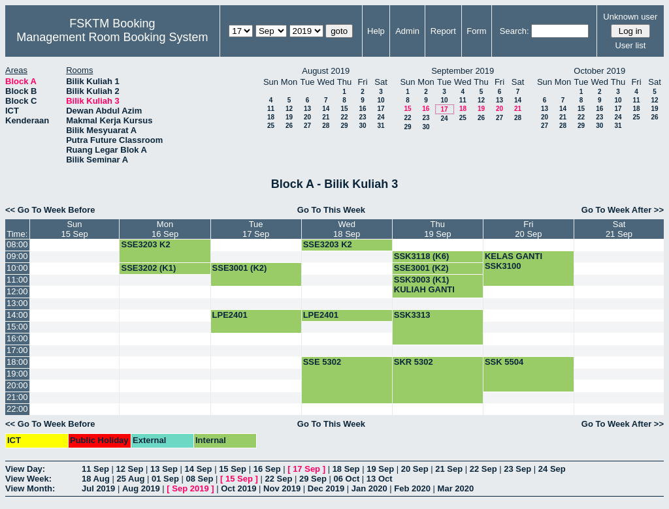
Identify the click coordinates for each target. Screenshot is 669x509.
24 (380, 117)
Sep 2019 (190, 488)
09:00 (17, 256)
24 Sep (552, 469)
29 (344, 125)
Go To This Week (331, 210)
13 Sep (164, 469)
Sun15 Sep (74, 229)
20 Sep (415, 469)
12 (289, 108)
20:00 (17, 385)
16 (362, 108)
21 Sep (449, 469)
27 (307, 125)
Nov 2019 (282, 488)
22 (344, 117)
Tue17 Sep (255, 229)
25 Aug (130, 479)
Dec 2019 (326, 488)
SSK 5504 (504, 362)
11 (270, 108)
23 (362, 117)
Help (376, 31)
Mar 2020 (456, 488)
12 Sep (130, 469)
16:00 (17, 338)
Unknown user (630, 17)
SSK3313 (412, 315)
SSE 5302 (322, 362)
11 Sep (95, 469)
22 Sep (483, 469)
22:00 (17, 409)
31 (380, 125)
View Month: (30, 488)
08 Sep (199, 479)
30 (362, 125)
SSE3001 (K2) (239, 268)
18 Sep (346, 469)
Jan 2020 (369, 488)
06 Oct (347, 479)
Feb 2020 (412, 488)
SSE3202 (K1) (148, 268)
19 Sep (380, 469)
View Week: (28, 479)
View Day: (25, 469)
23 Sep (517, 469)
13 (307, 108)
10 (380, 100)
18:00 (17, 362)
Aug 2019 (141, 488)
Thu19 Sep (437, 229)
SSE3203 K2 (145, 244)
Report (443, 31)
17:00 (17, 350)
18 (270, 117)
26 (289, 125)
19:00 (17, 373)
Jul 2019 (98, 488)
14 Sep (198, 469)
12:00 (17, 291)
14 (325, 108)
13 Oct (380, 479)
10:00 (17, 268)
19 (289, 117)
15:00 (17, 327)
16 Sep (267, 469)
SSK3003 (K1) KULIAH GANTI (424, 284)
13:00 (17, 303)
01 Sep (165, 479)
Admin (407, 31)
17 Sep (306, 469)
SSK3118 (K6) (421, 256)
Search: (514, 31)
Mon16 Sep (165, 229)
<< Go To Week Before (50, 210)
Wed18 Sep (346, 229)
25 (270, 125)
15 (344, 108)
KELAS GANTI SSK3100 (513, 261)
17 (380, 108)
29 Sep (313, 479)
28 (325, 125)
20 (307, 117)
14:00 (17, 315)
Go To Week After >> (622, 210)
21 (325, 117)
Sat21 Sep (619, 229)
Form (476, 31)
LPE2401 (230, 315)
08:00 (17, 244)
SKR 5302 (413, 362)
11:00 (17, 280)
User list (630, 45)
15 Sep (232, 469)
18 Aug (96, 479)
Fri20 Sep (528, 229)
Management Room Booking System (112, 37)
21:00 (17, 397)
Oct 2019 (238, 488)
